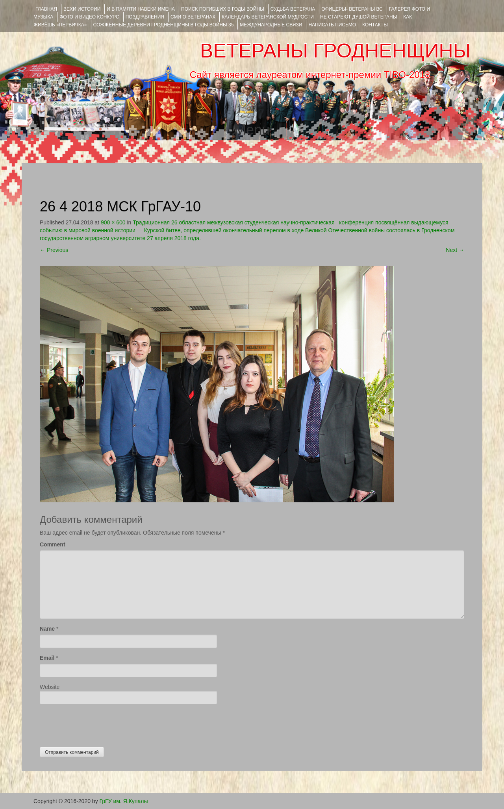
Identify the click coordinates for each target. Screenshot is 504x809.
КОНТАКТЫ (375, 25)
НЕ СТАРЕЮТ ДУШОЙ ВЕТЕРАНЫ (358, 17)
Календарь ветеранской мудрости (268, 17)
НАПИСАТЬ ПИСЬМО (332, 25)
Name (47, 629)
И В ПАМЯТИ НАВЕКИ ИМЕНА (141, 9)
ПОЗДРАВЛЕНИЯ (145, 17)
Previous (54, 250)
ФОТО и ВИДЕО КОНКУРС (89, 17)
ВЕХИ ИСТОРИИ (81, 9)
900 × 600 (113, 222)
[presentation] (99, 723)
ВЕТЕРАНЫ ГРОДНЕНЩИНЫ (335, 50)
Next (455, 250)
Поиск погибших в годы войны (222, 9)
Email (47, 658)
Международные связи (271, 25)
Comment (52, 544)
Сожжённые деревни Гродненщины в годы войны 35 (163, 25)
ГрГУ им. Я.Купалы (124, 801)
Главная (46, 9)
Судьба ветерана (293, 9)
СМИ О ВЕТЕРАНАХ (192, 17)
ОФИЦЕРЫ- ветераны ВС (351, 9)
